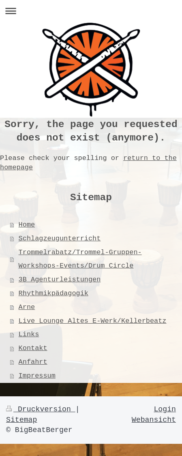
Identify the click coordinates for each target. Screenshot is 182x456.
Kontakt (33, 348)
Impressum (37, 376)
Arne (27, 307)
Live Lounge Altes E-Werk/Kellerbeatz (93, 321)
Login (165, 409)
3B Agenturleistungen (60, 279)
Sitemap (21, 420)
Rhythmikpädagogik (53, 293)
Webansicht (154, 420)
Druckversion (40, 409)
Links (29, 334)
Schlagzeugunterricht (60, 238)
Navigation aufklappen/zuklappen (91, 10)
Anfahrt (33, 362)
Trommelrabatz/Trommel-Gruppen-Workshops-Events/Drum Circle (80, 259)
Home (27, 225)
